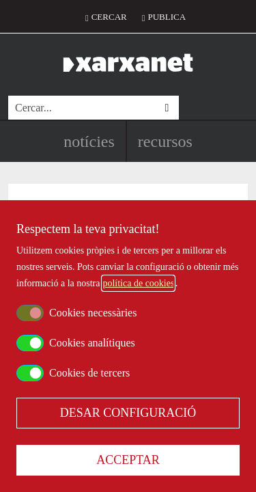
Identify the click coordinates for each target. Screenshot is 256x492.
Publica (166, 17)
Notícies (89, 141)
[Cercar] (81, 108)
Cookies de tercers (89, 373)
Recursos (165, 141)
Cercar (109, 17)
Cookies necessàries (93, 312)
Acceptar (128, 460)
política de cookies (138, 283)
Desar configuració (128, 413)
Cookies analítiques (92, 342)
